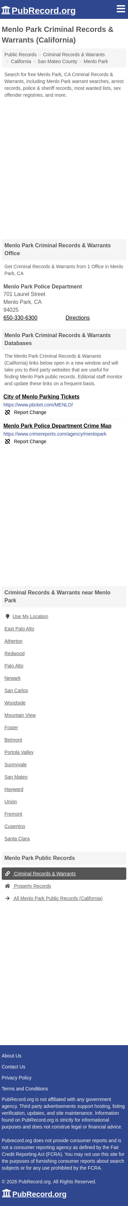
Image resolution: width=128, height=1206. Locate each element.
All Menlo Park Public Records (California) (53, 898)
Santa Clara (17, 838)
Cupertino (14, 826)
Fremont (13, 814)
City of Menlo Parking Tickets (41, 397)
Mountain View (20, 715)
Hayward (13, 789)
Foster (11, 727)
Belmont (13, 740)
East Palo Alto (19, 628)
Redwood (14, 653)
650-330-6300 (20, 318)
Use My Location (26, 616)
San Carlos (16, 690)
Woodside (15, 703)
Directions (78, 318)
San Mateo (16, 777)
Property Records (27, 886)
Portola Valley (18, 752)
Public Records (20, 54)
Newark (12, 678)
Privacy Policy (16, 1077)
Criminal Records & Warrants (40, 873)
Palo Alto (13, 666)
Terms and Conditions (25, 1088)
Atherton (13, 641)
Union (10, 801)
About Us (12, 1056)
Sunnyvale (15, 764)
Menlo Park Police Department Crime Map (57, 426)
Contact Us (13, 1066)
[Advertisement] (64, 166)
